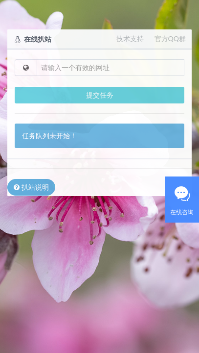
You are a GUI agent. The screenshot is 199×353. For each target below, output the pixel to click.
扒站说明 (31, 187)
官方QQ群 (170, 38)
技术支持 (130, 38)
